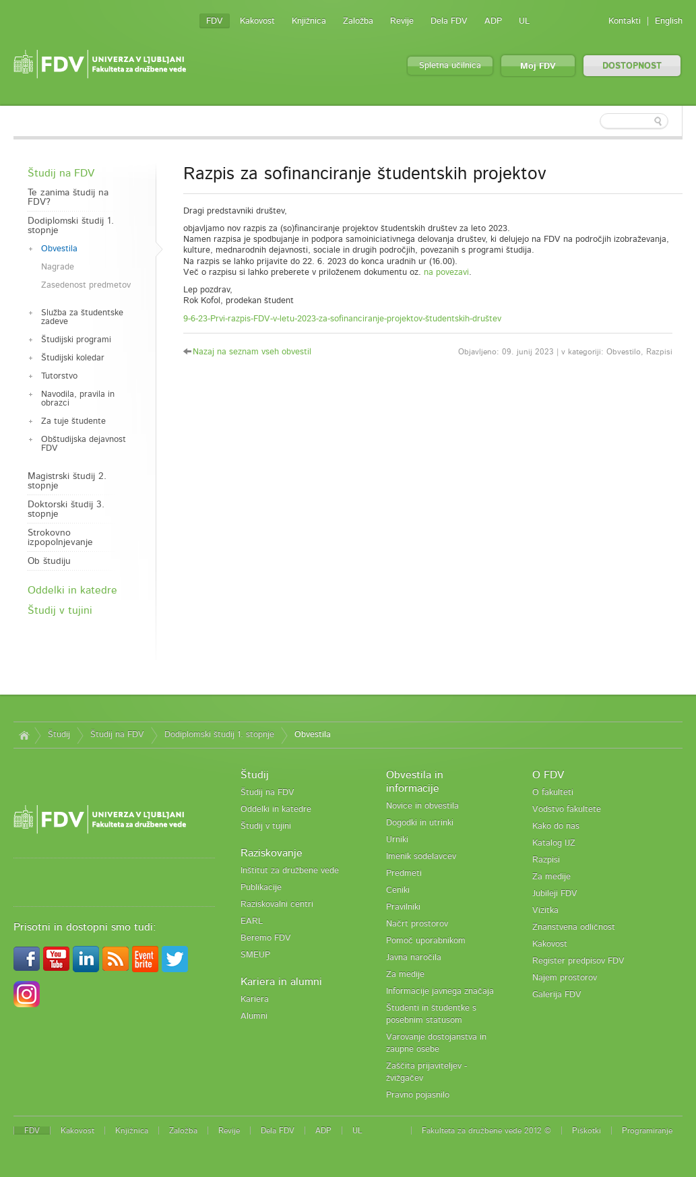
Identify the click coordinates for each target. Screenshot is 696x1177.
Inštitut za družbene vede (290, 870)
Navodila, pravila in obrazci (78, 399)
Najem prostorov (564, 978)
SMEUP (255, 955)
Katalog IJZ (553, 843)
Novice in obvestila (422, 806)
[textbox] (595, 121)
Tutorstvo (59, 376)
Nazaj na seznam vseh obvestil (252, 352)
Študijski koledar (72, 358)
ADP (493, 21)
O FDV (548, 774)
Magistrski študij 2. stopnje (67, 481)
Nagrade (57, 267)
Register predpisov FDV (578, 961)
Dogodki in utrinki (419, 823)
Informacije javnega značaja (440, 991)
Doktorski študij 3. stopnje (66, 509)
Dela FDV (449, 21)
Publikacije (261, 887)
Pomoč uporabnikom (426, 940)
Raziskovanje (272, 853)
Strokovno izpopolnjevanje (60, 537)
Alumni (254, 1016)
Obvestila (59, 249)
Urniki (397, 839)
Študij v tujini (60, 610)
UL (524, 21)
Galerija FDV (556, 994)
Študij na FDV (61, 173)
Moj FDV (538, 66)
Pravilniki (403, 907)
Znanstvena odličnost (573, 927)
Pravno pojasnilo (417, 1095)
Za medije (405, 974)
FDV (214, 21)
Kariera (255, 999)
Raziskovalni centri (277, 904)
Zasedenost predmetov (86, 285)
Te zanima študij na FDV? (68, 197)
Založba (358, 21)
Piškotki (586, 1130)
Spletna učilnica (450, 65)
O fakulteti (552, 792)
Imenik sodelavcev (421, 856)
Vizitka (545, 910)
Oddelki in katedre (72, 590)
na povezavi (446, 272)
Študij (59, 734)
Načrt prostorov (417, 924)
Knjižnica (309, 21)
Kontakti (624, 21)
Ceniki (398, 890)
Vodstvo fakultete (566, 809)
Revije (402, 21)
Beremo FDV (266, 938)
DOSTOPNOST (632, 66)
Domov (23, 735)
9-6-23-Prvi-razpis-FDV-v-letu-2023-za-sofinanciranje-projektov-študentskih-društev (342, 319)
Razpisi (546, 860)
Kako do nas (555, 826)
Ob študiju (49, 561)
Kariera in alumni (281, 981)
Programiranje (647, 1130)
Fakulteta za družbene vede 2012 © (486, 1130)
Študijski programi (76, 340)
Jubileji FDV (554, 893)
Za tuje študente (73, 421)
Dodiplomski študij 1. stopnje (71, 225)
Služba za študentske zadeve (82, 317)
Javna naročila (413, 957)
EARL (252, 921)
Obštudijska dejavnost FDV (83, 444)
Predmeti (404, 873)
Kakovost (257, 21)
